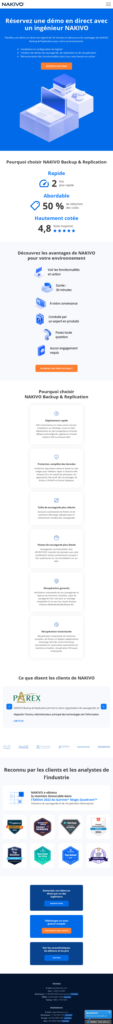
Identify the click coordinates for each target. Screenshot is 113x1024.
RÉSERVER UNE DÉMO (56, 66)
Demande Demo (56, 903)
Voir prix (57, 958)
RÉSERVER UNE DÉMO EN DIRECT (56, 368)
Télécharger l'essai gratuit (57, 931)
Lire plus (19, 721)
